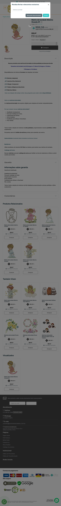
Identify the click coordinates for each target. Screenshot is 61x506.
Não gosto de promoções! (34, 15)
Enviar (46, 15)
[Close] (48, 4)
